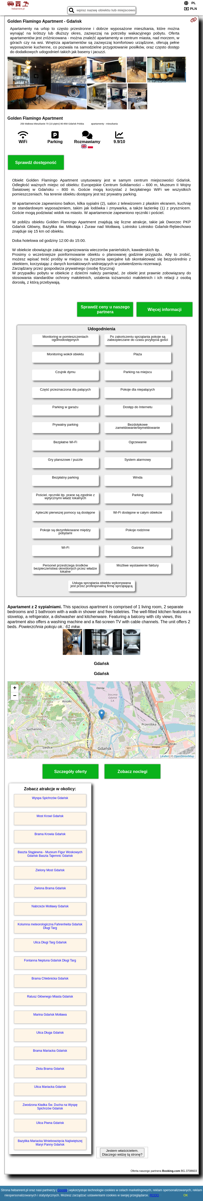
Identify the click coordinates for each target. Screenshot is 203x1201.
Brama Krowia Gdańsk (50, 834)
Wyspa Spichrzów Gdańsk (50, 798)
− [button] (15, 696)
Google (62, 1190)
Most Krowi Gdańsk (50, 816)
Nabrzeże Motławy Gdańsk (50, 906)
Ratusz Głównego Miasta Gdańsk (50, 996)
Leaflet (164, 756)
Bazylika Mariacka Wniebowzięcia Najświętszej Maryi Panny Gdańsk (50, 1142)
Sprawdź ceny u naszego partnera (105, 309)
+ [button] (15, 688)
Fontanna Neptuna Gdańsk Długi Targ (50, 960)
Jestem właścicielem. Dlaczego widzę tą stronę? (122, 1152)
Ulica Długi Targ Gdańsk (50, 942)
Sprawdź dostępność (36, 162)
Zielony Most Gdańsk (50, 870)
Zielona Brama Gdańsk (50, 888)
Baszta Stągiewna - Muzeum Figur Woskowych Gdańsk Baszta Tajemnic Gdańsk (50, 854)
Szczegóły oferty (70, 771)
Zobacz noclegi (132, 771)
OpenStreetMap (184, 756)
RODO (154, 1195)
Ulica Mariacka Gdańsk (50, 1087)
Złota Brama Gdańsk (50, 1069)
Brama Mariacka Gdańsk (50, 1050)
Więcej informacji (165, 309)
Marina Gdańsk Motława (50, 1014)
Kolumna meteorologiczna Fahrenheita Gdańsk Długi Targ (50, 926)
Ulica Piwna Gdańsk (50, 1123)
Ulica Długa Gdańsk (50, 1032)
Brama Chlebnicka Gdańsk (50, 978)
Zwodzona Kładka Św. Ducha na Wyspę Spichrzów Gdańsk (49, 1106)
